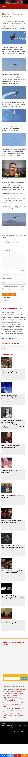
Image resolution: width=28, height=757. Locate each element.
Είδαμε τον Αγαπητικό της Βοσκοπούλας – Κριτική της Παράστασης (9, 397)
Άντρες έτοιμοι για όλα (10, 240)
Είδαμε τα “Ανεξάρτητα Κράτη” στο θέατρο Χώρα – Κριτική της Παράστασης (13, 699)
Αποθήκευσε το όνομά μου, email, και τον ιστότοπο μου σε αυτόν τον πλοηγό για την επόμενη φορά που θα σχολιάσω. (15, 288)
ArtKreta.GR (20, 731)
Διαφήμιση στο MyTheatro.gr (9, 338)
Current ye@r (6, 297)
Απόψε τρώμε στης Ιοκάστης (11, 242)
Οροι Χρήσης (11, 727)
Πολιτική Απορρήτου (20, 727)
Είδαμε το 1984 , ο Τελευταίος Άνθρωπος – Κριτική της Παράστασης (14, 704)
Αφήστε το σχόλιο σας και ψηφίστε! (11, 271)
